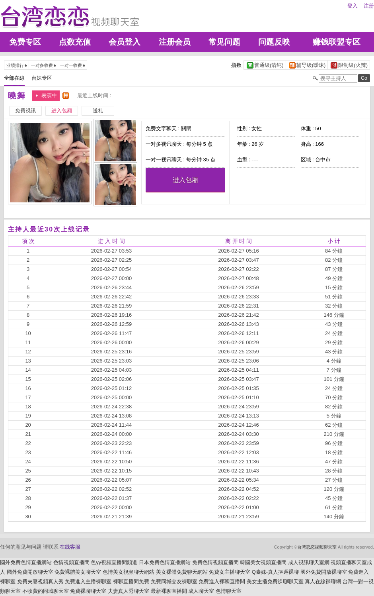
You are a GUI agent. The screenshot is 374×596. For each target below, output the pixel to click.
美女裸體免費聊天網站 (182, 572)
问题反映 (274, 41)
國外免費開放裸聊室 (323, 572)
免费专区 (25, 41)
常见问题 (224, 41)
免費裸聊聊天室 (88, 591)
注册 (369, 6)
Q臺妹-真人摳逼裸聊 (275, 572)
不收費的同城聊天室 (45, 591)
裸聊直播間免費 (131, 581)
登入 (352, 6)
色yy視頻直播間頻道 (114, 562)
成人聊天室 (201, 591)
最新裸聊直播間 (169, 591)
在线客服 (70, 547)
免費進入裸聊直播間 (222, 581)
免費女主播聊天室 (229, 572)
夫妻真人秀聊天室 (128, 591)
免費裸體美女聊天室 (78, 572)
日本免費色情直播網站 (165, 562)
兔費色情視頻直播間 (215, 562)
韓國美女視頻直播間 (263, 562)
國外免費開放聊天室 (30, 572)
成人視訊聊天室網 (308, 562)
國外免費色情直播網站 (26, 562)
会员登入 (124, 41)
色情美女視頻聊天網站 (128, 572)
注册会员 (175, 41)
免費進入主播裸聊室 (88, 581)
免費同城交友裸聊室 (174, 581)
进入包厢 (185, 179)
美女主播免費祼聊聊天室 (275, 581)
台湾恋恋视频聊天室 (317, 547)
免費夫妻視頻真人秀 (40, 581)
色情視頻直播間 (71, 562)
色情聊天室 (229, 591)
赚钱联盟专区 (336, 41)
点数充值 (75, 41)
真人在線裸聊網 (323, 581)
